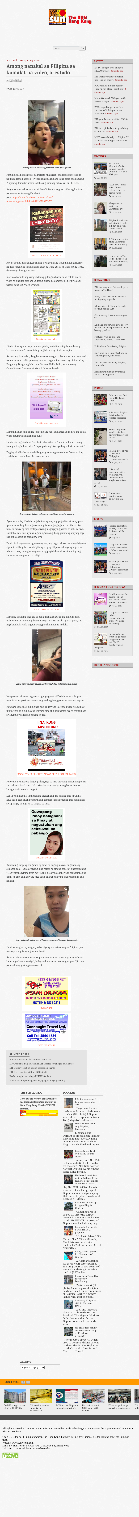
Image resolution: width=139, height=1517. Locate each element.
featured (12, 60)
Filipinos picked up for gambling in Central (30, 1059)
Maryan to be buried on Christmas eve (116, 206)
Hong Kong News (30, 60)
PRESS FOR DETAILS (46, 1045)
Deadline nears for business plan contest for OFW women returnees (118, 598)
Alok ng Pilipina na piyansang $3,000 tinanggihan (109, 373)
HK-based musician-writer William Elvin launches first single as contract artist (110, 476)
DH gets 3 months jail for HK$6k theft (28, 1072)
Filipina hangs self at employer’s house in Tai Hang (111, 288)
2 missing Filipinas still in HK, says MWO (85, 1303)
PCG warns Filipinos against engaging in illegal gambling (109, 87)
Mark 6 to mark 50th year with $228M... (90, 1408)
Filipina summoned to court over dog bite (85, 1102)
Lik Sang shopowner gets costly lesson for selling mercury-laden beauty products (111, 327)
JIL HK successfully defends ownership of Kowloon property (86, 1331)
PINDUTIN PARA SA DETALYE (46, 609)
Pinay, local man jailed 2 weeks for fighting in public (110, 298)
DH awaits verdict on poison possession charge (108, 78)
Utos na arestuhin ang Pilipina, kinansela (110, 364)
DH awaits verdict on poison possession (39, 1408)
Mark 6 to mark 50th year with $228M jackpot (110, 100)
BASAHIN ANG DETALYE (46, 858)
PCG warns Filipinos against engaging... (67, 1406)
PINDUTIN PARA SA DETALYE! (46, 255)
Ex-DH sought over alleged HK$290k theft (108, 69)
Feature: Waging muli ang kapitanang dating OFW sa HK (109, 338)
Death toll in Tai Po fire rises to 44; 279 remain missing (118, 259)
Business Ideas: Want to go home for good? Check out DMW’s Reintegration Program (110, 641)
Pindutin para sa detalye (46, 339)
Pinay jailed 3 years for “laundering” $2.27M (85, 1254)
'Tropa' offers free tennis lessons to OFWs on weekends (119, 547)
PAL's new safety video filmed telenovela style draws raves (117, 188)
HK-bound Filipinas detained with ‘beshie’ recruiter (119, 415)
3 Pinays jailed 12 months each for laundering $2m (110, 307)
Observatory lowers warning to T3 (110, 316)
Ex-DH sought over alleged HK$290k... (14, 1406)
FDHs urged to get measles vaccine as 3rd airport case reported (108, 110)
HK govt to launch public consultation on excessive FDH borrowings (118, 618)
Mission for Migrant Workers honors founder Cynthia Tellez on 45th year (118, 169)
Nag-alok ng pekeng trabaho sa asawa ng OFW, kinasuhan (110, 354)
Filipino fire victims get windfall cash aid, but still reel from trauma (118, 224)
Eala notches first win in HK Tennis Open (118, 398)
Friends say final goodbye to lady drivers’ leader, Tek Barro (118, 433)
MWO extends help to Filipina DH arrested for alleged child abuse (111, 139)
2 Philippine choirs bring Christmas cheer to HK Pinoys (119, 242)
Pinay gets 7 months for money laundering (86, 1279)
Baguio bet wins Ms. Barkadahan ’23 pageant (86, 1229)
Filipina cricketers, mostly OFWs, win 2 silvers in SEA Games (118, 529)
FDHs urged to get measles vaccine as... (119, 1406)
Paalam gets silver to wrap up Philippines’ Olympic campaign (118, 454)
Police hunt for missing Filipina (110, 346)
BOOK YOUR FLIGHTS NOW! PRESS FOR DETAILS (46, 774)
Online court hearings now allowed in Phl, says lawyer (109, 497)
